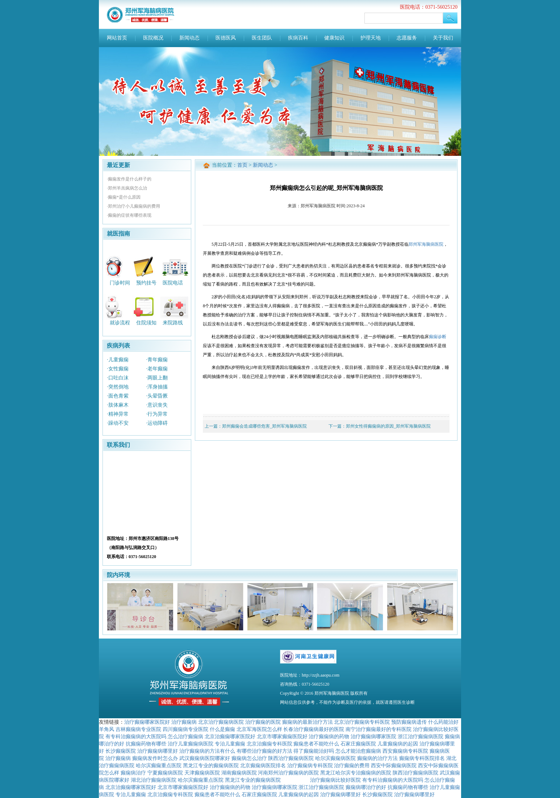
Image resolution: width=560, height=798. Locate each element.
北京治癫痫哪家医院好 (230, 736)
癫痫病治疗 (133, 773)
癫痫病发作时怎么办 (155, 758)
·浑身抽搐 (157, 387)
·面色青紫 (118, 396)
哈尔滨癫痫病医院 (335, 758)
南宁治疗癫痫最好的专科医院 (378, 729)
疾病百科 (298, 38)
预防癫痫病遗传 (409, 722)
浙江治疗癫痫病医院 (420, 736)
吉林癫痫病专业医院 (138, 729)
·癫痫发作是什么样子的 (129, 179)
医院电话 (173, 282)
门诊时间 (120, 282)
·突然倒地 (118, 387)
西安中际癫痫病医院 (394, 765)
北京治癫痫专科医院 (269, 744)
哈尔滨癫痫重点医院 (158, 765)
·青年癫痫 (157, 359)
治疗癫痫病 (184, 722)
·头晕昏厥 (157, 396)
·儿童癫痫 (118, 359)
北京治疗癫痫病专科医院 (362, 722)
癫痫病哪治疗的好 (366, 787)
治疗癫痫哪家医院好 (147, 722)
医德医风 (226, 38)
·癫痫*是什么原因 (124, 197)
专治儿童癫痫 (230, 744)
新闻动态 (189, 38)
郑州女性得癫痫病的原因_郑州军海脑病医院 (388, 426)
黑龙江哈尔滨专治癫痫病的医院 (355, 773)
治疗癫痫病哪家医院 (373, 736)
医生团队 (262, 38)
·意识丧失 (157, 405)
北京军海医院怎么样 (259, 729)
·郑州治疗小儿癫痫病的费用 (133, 206)
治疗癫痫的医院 (263, 722)
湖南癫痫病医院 (239, 773)
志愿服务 (407, 38)
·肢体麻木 (118, 405)
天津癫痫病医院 (202, 773)
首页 (242, 165)
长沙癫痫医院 (120, 751)
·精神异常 (118, 414)
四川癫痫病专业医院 (185, 729)
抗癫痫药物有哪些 (146, 744)
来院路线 (173, 322)
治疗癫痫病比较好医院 (335, 780)
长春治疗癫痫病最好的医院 (313, 729)
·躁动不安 (118, 423)
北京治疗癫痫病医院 (221, 722)
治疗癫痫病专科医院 (310, 765)
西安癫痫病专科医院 (405, 751)
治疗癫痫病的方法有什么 (207, 751)
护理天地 (370, 38)
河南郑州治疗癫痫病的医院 (288, 773)
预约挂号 (146, 282)
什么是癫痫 (222, 729)
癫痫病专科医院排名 (422, 758)
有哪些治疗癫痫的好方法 (264, 751)
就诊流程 (120, 322)
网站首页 (117, 38)
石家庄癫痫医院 (358, 744)
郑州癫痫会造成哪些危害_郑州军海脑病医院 (264, 426)
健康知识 (334, 38)
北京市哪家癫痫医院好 (282, 736)
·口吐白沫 (118, 378)
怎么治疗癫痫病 (185, 736)
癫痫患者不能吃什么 (316, 744)
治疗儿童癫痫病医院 (190, 744)
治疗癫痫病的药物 (329, 736)
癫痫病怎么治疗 (249, 758)
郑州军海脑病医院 (426, 244)
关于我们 (443, 38)
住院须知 (146, 322)
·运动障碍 (157, 423)
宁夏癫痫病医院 (165, 773)
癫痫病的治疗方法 (377, 758)
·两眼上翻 (157, 378)
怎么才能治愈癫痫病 (358, 751)
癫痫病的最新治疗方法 (307, 722)
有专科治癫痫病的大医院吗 (135, 736)
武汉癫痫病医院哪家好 (204, 758)
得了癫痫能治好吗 (313, 751)
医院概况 (153, 38)
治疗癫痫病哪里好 (157, 751)
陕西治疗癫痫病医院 (291, 758)
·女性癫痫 (118, 368)
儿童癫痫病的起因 (397, 744)
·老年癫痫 (157, 368)
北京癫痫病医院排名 (263, 765)
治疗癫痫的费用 (351, 765)
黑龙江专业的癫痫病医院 (211, 765)
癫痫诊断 (437, 336)
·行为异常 (157, 414)
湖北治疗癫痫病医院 (153, 780)
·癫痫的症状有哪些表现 (129, 215)
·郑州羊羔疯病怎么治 (127, 188)
